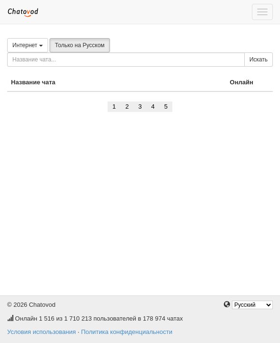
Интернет (27, 45)
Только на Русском (79, 45)
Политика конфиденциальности (126, 331)
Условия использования (41, 331)
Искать (259, 59)
